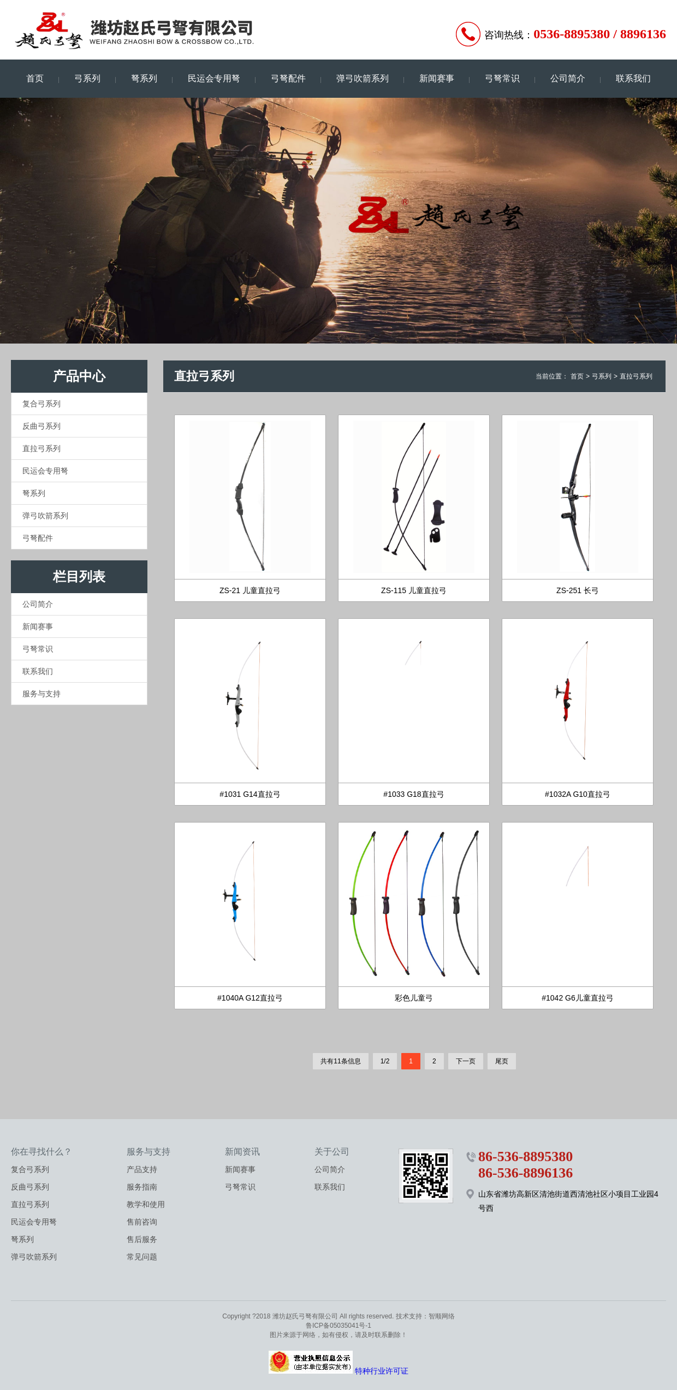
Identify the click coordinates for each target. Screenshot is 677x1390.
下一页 (466, 1061)
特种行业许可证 (381, 1371)
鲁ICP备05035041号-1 (338, 1325)
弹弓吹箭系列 (362, 78)
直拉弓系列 (41, 448)
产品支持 (142, 1169)
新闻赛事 (436, 78)
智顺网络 (442, 1316)
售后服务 (142, 1239)
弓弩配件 (288, 78)
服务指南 (142, 1186)
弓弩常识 (502, 78)
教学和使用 (146, 1204)
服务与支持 (41, 693)
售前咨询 (142, 1221)
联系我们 (633, 78)
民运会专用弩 (214, 78)
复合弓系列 (41, 403)
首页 (35, 78)
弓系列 (87, 78)
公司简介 (567, 78)
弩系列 (144, 78)
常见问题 (142, 1256)
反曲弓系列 (41, 426)
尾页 (501, 1061)
